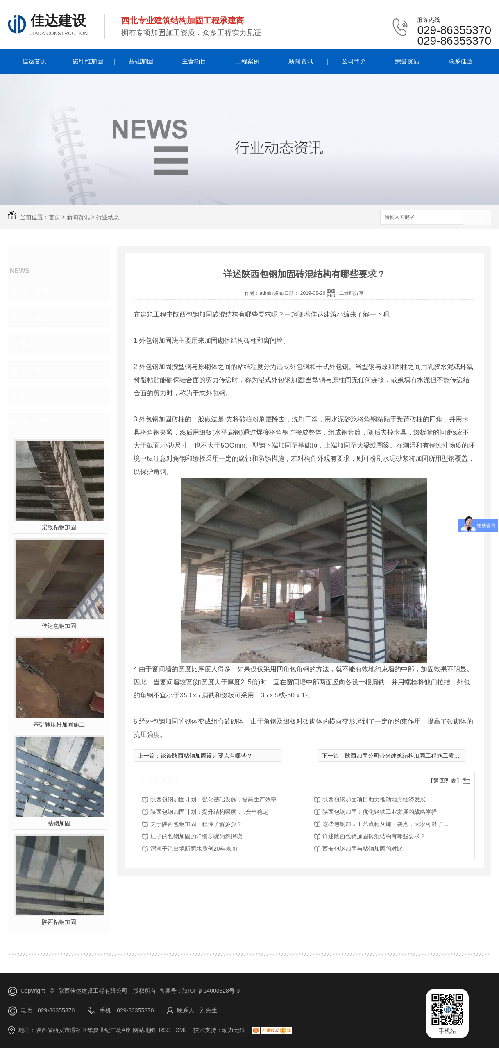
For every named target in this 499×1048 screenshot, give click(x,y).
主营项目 (194, 61)
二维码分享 (351, 293)
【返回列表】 (445, 780)
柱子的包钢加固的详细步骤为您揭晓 (196, 836)
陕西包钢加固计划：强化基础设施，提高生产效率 (213, 799)
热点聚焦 (35, 291)
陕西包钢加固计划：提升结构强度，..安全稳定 (209, 811)
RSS (165, 1030)
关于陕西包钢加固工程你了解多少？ (196, 824)
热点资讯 (35, 370)
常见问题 (35, 344)
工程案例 (247, 61)
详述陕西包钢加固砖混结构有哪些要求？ (374, 836)
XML (181, 1030)
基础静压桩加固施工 (59, 724)
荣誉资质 (407, 61)
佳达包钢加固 (59, 625)
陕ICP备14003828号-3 (211, 990)
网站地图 (144, 1030)
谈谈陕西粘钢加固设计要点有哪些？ (206, 755)
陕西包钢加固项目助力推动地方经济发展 (374, 799)
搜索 (476, 217)
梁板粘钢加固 (59, 527)
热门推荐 (35, 422)
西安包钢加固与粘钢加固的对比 (362, 848)
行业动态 (107, 217)
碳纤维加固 (88, 61)
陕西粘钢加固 (59, 922)
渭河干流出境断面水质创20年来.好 (194, 848)
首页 (54, 217)
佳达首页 (34, 61)
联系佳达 (460, 61)
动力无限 (233, 1030)
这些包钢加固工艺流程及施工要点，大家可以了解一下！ (388, 824)
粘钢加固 (59, 823)
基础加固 (141, 61)
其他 (27, 396)
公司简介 (354, 61)
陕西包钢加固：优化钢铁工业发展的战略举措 (379, 811)
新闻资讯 (300, 61)
